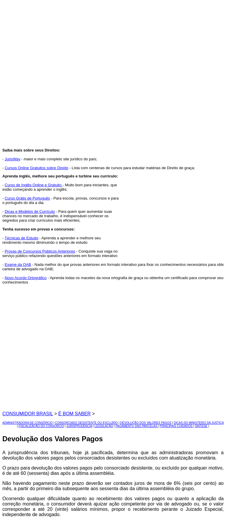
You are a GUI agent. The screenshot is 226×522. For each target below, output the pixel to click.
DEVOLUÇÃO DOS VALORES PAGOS (145, 422)
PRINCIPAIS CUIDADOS (176, 426)
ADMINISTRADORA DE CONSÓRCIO (27, 422)
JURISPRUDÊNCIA (79, 426)
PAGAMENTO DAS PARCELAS (137, 426)
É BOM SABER (74, 413)
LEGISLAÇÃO (103, 426)
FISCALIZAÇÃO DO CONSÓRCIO (41, 426)
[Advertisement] (118, 40)
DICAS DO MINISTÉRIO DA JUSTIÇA (199, 422)
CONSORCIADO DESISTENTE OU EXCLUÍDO (86, 422)
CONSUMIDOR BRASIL (27, 413)
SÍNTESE (201, 426)
